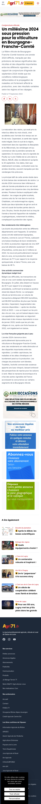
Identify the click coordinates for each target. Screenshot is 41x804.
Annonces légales (9, 658)
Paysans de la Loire (10, 745)
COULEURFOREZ (9, 762)
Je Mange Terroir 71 (10, 680)
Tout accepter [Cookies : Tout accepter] (14, 789)
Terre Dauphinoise (9, 749)
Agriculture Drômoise (10, 740)
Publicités (6, 667)
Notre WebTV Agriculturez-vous (14, 684)
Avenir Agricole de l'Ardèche (13, 736)
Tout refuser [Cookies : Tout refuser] (15, 794)
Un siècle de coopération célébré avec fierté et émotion (26, 590)
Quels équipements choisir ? (26, 546)
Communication (8, 671)
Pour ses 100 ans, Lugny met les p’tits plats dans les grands (26, 607)
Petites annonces (9, 654)
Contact (5, 703)
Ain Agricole (7, 758)
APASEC (6, 732)
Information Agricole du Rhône (14, 727)
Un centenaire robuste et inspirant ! (25, 561)
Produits (6, 675)
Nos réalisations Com (10, 688)
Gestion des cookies (29, 796)
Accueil (5, 699)
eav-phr (5, 766)
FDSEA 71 (6, 708)
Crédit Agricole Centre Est (12, 716)
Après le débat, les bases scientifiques (25, 532)
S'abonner (29, 3)
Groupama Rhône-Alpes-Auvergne (15, 712)
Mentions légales (30, 784)
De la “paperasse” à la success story (25, 575)
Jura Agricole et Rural (10, 753)
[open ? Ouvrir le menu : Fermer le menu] (3, 3)
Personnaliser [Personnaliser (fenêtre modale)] (14, 798)
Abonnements (8, 662)
